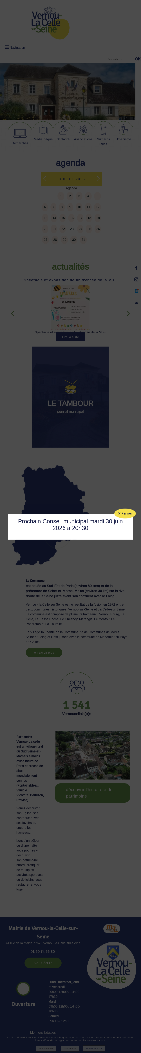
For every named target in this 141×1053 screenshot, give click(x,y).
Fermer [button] (125, 513)
